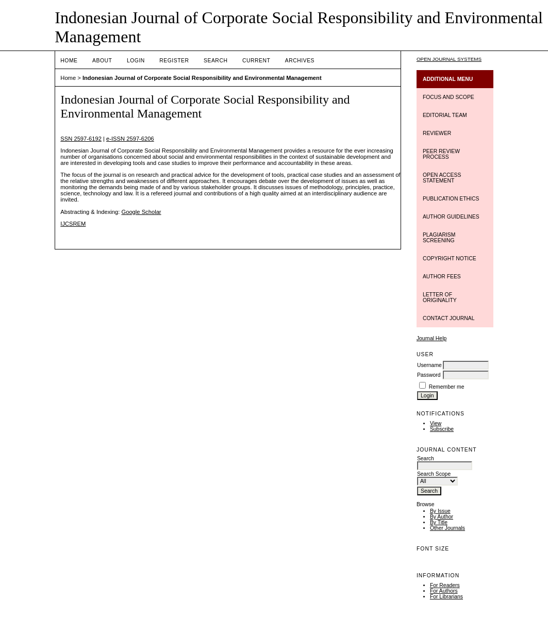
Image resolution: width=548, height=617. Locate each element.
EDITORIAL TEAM (445, 115)
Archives (299, 60)
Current (256, 60)
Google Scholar (141, 212)
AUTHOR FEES (442, 276)
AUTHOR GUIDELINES (451, 217)
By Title (438, 522)
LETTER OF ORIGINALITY (440, 297)
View (435, 423)
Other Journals (447, 528)
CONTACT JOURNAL (449, 318)
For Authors (444, 591)
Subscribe (442, 429)
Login (136, 60)
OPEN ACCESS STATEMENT (442, 178)
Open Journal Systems (449, 59)
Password (429, 375)
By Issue (440, 511)
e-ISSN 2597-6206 (130, 139)
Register (174, 60)
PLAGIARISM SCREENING (439, 237)
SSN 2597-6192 (81, 139)
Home (68, 60)
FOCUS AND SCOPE (448, 97)
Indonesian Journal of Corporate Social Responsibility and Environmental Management (202, 78)
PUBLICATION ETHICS (451, 199)
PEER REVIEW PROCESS (441, 154)
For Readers (445, 585)
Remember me (446, 387)
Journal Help (431, 338)
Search (215, 60)
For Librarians (446, 596)
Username (429, 365)
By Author (441, 517)
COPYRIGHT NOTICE (449, 258)
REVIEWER (437, 133)
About (102, 60)
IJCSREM (73, 224)
